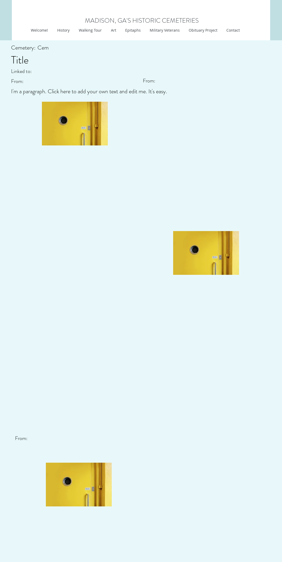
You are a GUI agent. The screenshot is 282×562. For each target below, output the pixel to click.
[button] (113, 30)
